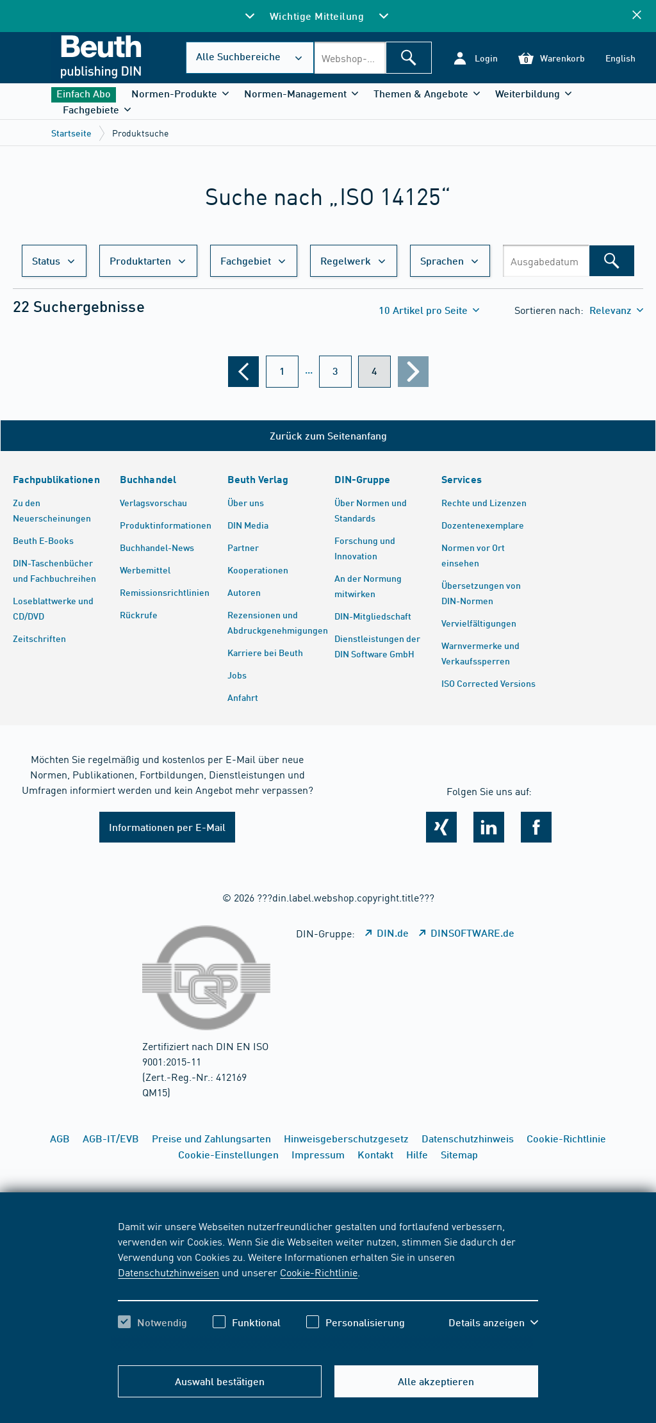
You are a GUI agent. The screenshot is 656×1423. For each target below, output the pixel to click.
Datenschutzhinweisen (168, 1272)
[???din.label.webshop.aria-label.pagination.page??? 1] (282, 372)
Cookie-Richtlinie (318, 1272)
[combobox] (350, 58)
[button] (475, 58)
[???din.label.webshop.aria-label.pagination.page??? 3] (335, 372)
